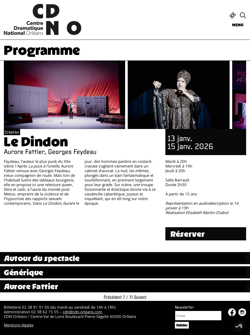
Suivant (140, 296)
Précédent (113, 296)
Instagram (242, 312)
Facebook (232, 312)
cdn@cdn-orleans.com (83, 311)
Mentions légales (19, 325)
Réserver (188, 234)
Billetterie (232, 15)
